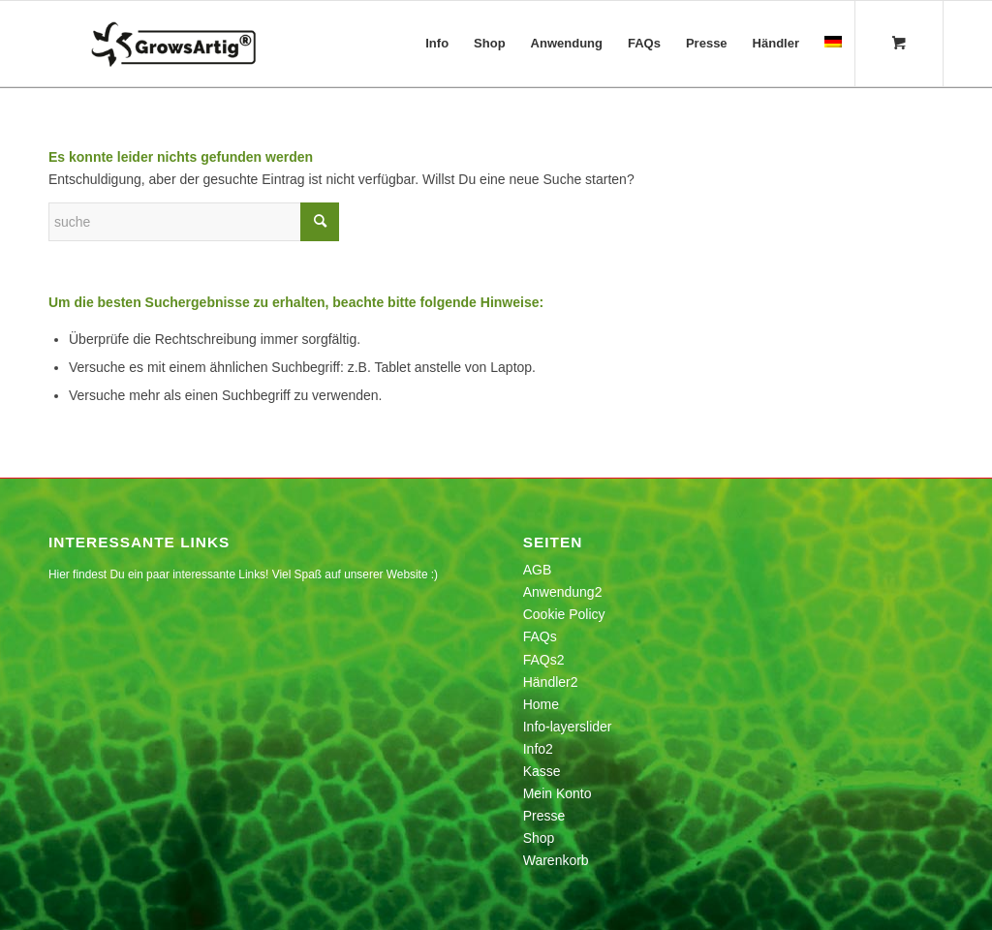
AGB (537, 569)
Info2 (538, 749)
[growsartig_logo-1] (212, 43)
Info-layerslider (567, 726)
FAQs (540, 636)
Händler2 (550, 682)
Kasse (542, 771)
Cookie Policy (564, 614)
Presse (544, 815)
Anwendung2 (563, 592)
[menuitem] (437, 43)
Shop (539, 838)
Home (541, 704)
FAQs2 (544, 659)
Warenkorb (556, 860)
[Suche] (193, 221)
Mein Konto (557, 793)
